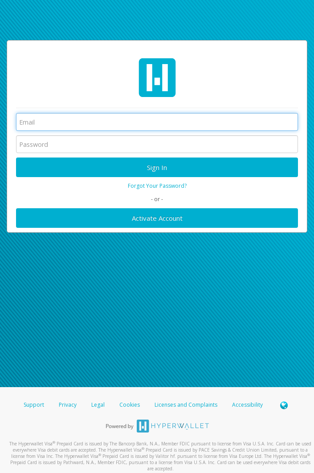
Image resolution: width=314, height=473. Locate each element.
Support (34, 404)
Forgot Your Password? (157, 186)
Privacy (68, 404)
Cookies (129, 404)
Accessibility (247, 404)
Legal (98, 404)
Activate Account (157, 218)
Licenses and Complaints (187, 404)
